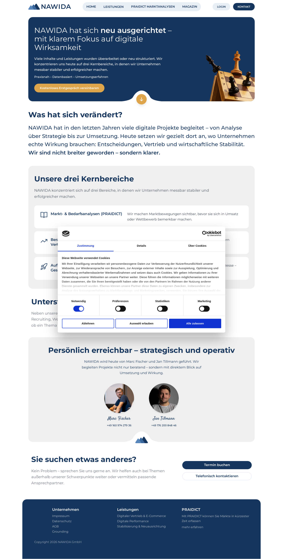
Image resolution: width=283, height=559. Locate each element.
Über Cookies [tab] (197, 245)
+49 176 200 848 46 (164, 425)
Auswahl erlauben (141, 323)
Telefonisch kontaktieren (217, 476)
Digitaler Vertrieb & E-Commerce (141, 516)
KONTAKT (244, 6)
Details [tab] (141, 245)
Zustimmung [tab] (85, 245)
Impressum (60, 516)
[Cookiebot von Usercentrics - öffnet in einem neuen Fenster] (205, 233)
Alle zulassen (195, 323)
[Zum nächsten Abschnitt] (141, 99)
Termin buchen (217, 465)
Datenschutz (61, 521)
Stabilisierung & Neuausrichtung (141, 526)
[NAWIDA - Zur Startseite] (49, 7)
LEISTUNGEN (114, 7)
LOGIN (221, 6)
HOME (91, 6)
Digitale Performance (133, 521)
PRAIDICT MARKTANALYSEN (153, 6)
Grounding (60, 532)
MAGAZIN (189, 6)
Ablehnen (88, 323)
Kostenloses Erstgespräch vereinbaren (69, 88)
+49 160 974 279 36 (119, 425)
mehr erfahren (192, 527)
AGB (55, 526)
